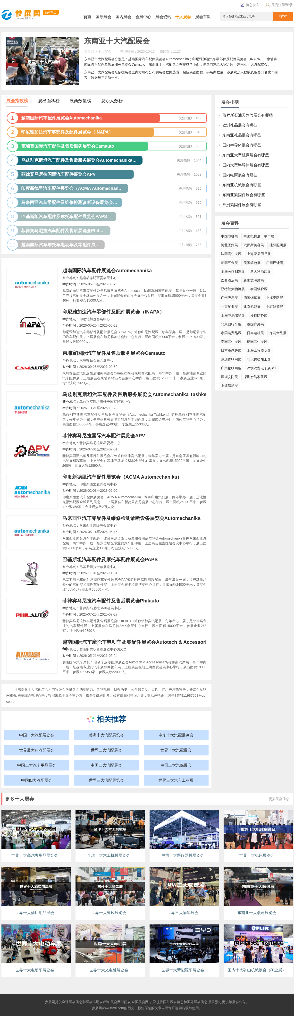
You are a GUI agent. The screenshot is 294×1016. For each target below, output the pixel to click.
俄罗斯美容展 (254, 245)
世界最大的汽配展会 (36, 750)
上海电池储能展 (233, 315)
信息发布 (249, 5)
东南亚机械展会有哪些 (241, 185)
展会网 (115, 1002)
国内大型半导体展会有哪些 (245, 165)
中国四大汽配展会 (36, 780)
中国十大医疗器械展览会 (182, 855)
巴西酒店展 (229, 280)
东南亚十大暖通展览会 (256, 913)
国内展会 (123, 17)
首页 (87, 17)
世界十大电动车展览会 (34, 970)
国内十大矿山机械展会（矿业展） (257, 970)
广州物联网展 (231, 368)
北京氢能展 (252, 307)
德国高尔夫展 (257, 342)
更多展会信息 (279, 799)
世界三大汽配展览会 (106, 780)
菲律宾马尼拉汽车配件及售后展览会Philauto (110, 600)
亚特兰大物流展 (233, 289)
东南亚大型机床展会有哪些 (245, 155)
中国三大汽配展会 (106, 765)
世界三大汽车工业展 (176, 780)
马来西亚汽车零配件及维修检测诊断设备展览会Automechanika (131, 518)
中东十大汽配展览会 (176, 735)
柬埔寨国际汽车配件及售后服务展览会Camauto (114, 353)
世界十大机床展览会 (256, 855)
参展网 (89, 51)
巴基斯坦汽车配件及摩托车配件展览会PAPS (110, 559)
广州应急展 (229, 298)
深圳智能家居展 (255, 377)
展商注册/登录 (278, 5)
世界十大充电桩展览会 (108, 970)
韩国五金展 (229, 263)
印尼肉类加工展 (259, 359)
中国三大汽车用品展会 (36, 765)
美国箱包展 (252, 263)
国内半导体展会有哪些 (241, 145)
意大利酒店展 (260, 271)
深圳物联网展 (231, 359)
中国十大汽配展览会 (36, 735)
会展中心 (143, 17)
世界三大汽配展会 (106, 750)
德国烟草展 (252, 298)
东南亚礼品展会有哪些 (241, 135)
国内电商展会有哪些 (239, 175)
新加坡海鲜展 (254, 280)
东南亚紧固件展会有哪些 (243, 195)
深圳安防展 (229, 377)
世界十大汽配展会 (176, 750)
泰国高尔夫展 (231, 342)
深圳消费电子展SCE (262, 368)
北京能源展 (274, 307)
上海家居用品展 (259, 254)
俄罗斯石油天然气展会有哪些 (247, 115)
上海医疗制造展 (233, 271)
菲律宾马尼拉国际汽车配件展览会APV (103, 435)
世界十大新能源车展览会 (182, 970)
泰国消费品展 (231, 333)
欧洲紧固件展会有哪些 (241, 205)
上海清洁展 (229, 386)
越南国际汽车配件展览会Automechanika (107, 270)
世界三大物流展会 (182, 913)
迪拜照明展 (277, 245)
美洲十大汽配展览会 (106, 735)
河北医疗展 (229, 245)
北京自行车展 (231, 324)
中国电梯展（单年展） (260, 236)
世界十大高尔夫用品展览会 (34, 855)
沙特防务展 (258, 315)
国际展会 (103, 17)
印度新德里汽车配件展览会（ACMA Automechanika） (122, 477)
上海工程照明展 (259, 350)
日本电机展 (255, 333)
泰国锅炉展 (258, 289)
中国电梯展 (229, 236)
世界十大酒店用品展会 (34, 913)
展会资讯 (163, 17)
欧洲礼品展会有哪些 (239, 125)
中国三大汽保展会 (176, 765)
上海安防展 (274, 298)
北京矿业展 (229, 307)
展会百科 (203, 17)
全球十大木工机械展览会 (108, 855)
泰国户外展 (255, 324)
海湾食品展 (277, 333)
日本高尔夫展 (231, 350)
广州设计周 (274, 263)
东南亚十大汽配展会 (117, 41)
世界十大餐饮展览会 (108, 913)
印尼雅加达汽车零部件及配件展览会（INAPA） (113, 311)
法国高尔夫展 (231, 254)
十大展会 (183, 17)
